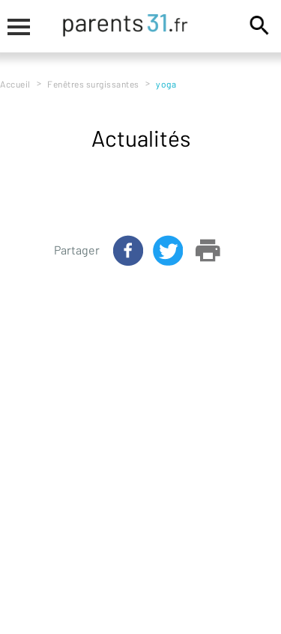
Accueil (15, 84)
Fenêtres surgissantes (93, 84)
